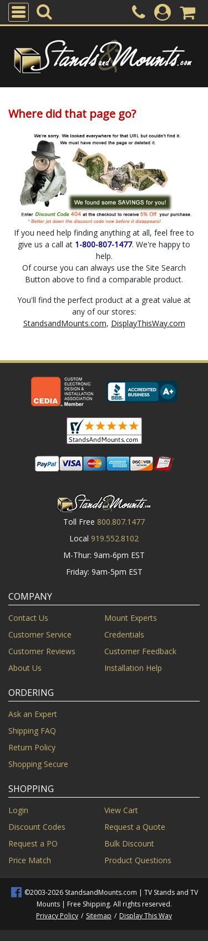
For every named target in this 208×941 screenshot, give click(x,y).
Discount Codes (36, 826)
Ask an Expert (32, 714)
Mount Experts (130, 618)
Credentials (124, 634)
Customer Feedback (140, 651)
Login (18, 810)
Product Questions (137, 860)
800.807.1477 (121, 521)
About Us (25, 668)
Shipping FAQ (32, 730)
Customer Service (40, 634)
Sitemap (98, 915)
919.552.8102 (115, 538)
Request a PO (33, 843)
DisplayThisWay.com (148, 323)
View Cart (121, 810)
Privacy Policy (57, 915)
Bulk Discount (129, 843)
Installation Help (133, 668)
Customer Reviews (41, 651)
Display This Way (145, 915)
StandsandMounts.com (64, 323)
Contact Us (28, 618)
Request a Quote (134, 826)
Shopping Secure (38, 764)
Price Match (29, 860)
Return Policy (31, 747)
